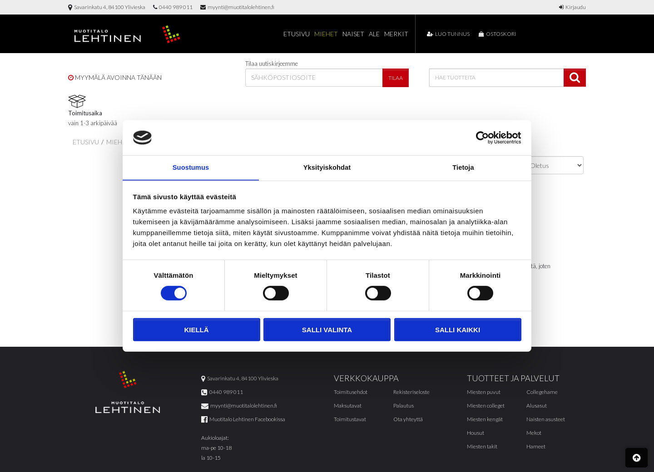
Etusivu (296, 34)
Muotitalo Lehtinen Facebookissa (243, 419)
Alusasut (536, 406)
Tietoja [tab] (463, 167)
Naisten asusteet (545, 419)
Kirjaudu (572, 7)
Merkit (396, 34)
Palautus (403, 406)
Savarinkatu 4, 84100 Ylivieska (106, 7)
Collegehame (542, 392)
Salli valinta (327, 330)
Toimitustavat (350, 419)
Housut (475, 433)
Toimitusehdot (350, 392)
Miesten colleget (486, 406)
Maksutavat (348, 406)
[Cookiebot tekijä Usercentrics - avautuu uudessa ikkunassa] (481, 137)
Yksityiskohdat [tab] (326, 167)
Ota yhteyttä (408, 419)
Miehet (326, 34)
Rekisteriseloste (411, 392)
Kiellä (196, 330)
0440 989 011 (173, 7)
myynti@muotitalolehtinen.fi (237, 7)
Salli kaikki (457, 330)
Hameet (535, 446)
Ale (374, 34)
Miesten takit (482, 446)
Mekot (533, 433)
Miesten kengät (485, 419)
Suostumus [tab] (191, 167)
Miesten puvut (483, 392)
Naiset (353, 34)
